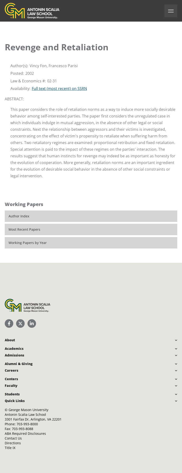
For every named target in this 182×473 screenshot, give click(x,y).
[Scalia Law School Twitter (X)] (20, 323)
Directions (13, 443)
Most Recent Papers (24, 229)
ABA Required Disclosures (25, 433)
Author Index (19, 216)
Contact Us (13, 438)
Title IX (10, 447)
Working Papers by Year (28, 242)
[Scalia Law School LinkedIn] (31, 323)
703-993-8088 (22, 428)
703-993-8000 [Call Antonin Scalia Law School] (27, 424)
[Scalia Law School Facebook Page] (9, 323)
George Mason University (28, 409)
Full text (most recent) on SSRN (59, 88)
